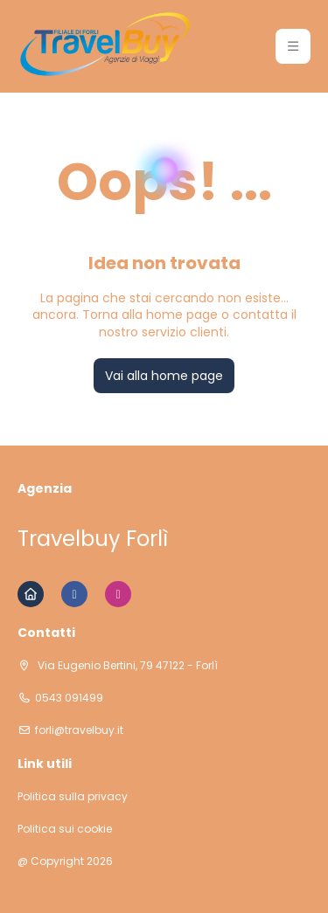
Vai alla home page (164, 375)
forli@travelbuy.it (79, 730)
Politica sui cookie (64, 829)
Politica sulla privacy (72, 797)
